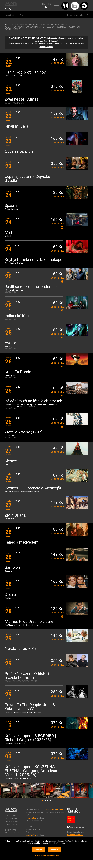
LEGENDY (50, 27)
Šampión (12, 567)
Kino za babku (27, 25)
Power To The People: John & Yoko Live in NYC (30, 707)
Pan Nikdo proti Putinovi (26, 72)
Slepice (11, 461)
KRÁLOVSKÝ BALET (63, 25)
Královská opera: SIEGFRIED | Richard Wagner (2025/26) (30, 738)
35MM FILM (61, 27)
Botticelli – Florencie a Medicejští (33, 488)
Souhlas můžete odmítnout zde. (46, 856)
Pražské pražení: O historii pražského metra (27, 676)
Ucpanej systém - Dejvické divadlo (27, 178)
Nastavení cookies (75, 835)
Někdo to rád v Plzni (22, 648)
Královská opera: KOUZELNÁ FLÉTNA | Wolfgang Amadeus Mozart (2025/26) (31, 771)
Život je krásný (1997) (24, 432)
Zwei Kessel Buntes (21, 99)
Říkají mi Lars (16, 126)
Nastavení (38, 849)
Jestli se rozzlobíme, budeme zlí (32, 287)
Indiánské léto (17, 316)
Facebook (50, 809)
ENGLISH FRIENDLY (12, 29)
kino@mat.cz (31, 835)
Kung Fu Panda (18, 372)
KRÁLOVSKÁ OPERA (44, 25)
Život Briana (15, 515)
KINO (8, 8)
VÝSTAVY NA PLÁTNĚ (35, 27)
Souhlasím (54, 849)
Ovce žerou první (19, 151)
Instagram (60, 809)
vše (6, 25)
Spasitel (11, 205)
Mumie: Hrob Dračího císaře (29, 621)
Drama (10, 594)
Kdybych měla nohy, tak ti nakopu (33, 260)
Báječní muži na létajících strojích (33, 401)
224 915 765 (46, 7)
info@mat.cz (31, 818)
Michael (11, 232)
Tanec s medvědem (22, 542)
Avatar (10, 343)
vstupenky (57, 63)
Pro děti (14, 25)
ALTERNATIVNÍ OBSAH (14, 27)
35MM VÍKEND (75, 27)
